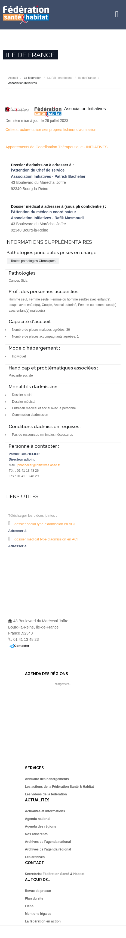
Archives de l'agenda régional (48, 849)
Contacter (21, 645)
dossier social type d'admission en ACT (45, 524)
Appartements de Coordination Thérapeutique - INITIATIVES (56, 147)
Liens (29, 906)
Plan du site (34, 898)
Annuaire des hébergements (47, 779)
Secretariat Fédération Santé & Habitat (55, 874)
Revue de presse (38, 891)
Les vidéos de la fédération (46, 794)
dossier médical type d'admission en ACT (46, 539)
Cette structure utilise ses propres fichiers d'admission (50, 129)
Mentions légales (38, 914)
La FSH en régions (59, 77)
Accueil (13, 77)
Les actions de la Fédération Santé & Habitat (59, 787)
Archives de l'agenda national (48, 842)
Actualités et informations (45, 811)
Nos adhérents (36, 834)
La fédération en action (43, 921)
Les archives (35, 857)
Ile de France (87, 77)
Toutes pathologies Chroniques (33, 261)
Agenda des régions (40, 826)
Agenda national (37, 819)
